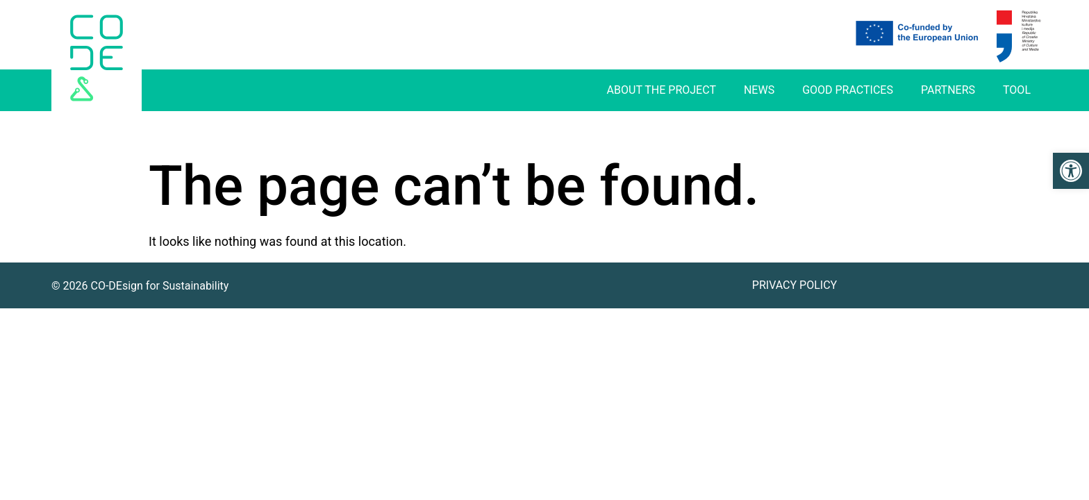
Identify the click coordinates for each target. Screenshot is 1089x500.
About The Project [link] (661, 90)
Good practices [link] (847, 90)
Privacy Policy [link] (794, 285)
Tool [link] (1017, 90)
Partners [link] (948, 90)
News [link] (759, 90)
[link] (1071, 171)
